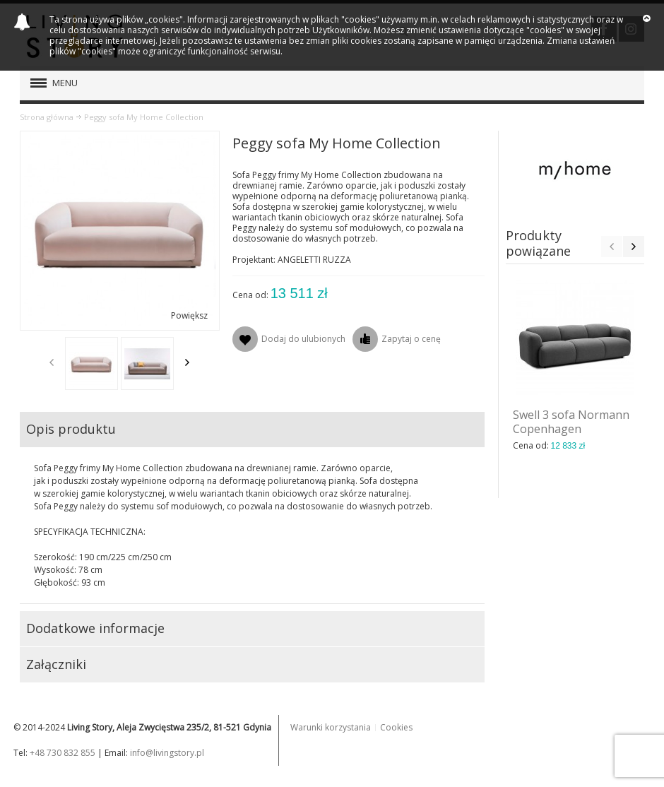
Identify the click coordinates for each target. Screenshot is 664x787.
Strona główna (46, 117)
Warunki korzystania (330, 727)
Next (187, 362)
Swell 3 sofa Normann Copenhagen (571, 422)
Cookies (396, 727)
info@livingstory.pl (167, 753)
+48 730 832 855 (62, 753)
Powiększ (189, 315)
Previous (51, 362)
